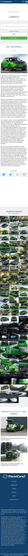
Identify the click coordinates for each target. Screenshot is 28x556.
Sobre (14, 496)
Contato (14, 492)
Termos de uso (14, 499)
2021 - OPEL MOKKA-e (14, 12)
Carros (14, 7)
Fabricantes (14, 485)
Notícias (14, 481)
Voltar (14, 50)
